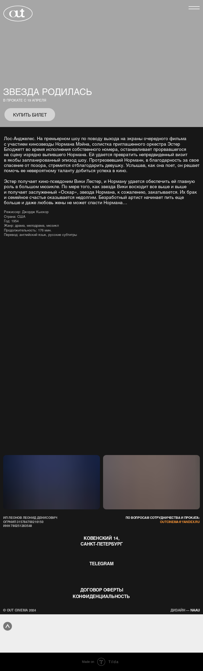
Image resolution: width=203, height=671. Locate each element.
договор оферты (101, 590)
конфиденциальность (101, 596)
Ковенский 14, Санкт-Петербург (101, 541)
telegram (101, 563)
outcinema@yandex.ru (180, 522)
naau (185, 610)
